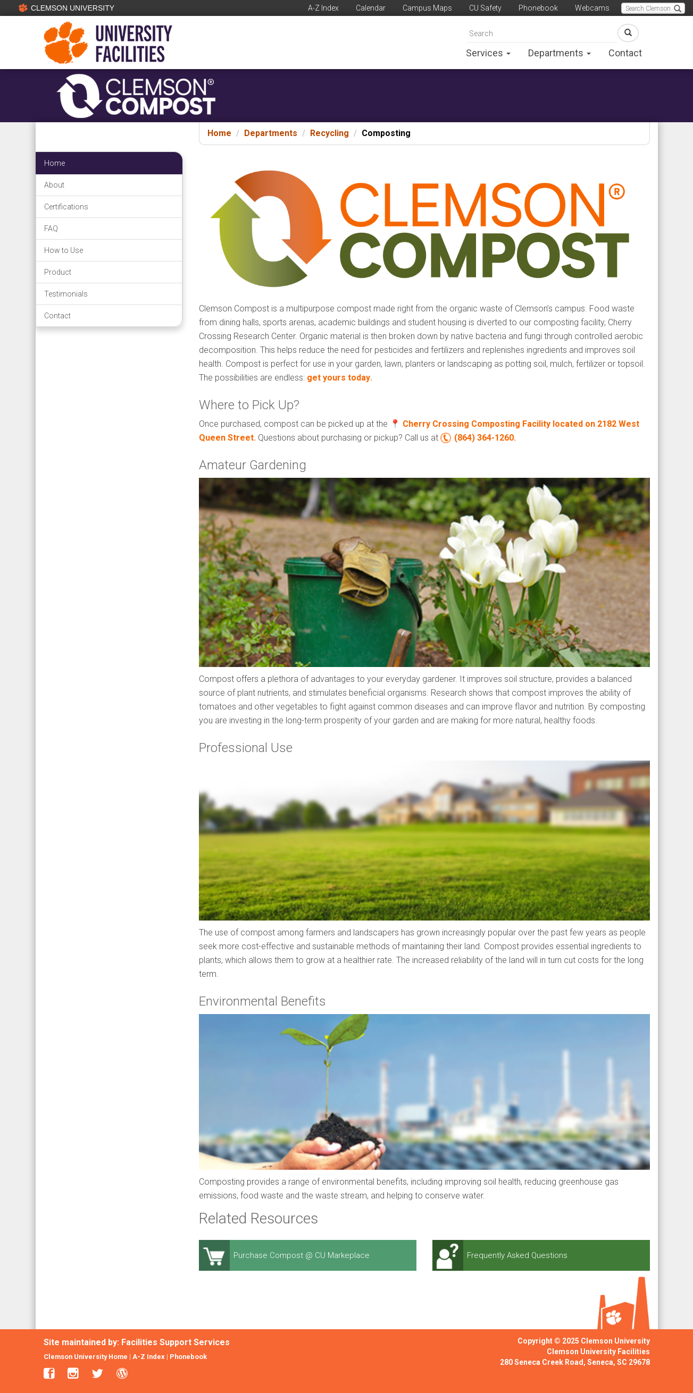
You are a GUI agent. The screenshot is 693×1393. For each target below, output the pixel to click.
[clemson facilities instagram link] (73, 1374)
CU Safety (485, 8)
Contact (625, 52)
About (54, 185)
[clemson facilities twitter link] (97, 1374)
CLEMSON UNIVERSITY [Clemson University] (65, 7)
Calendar (371, 8)
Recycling (329, 133)
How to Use (63, 250)
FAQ (51, 228)
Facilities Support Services (175, 1342)
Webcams (592, 8)
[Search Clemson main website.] (653, 8)
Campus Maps (427, 8)
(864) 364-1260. (485, 438)
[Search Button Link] (628, 33)
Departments (270, 133)
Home (219, 133)
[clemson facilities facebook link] (49, 1374)
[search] (541, 33)
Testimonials (66, 294)
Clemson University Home (86, 1357)
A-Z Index (323, 8)
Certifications (66, 206)
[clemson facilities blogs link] (122, 1374)
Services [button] (488, 52)
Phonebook (538, 8)
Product (57, 272)
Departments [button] (559, 52)
